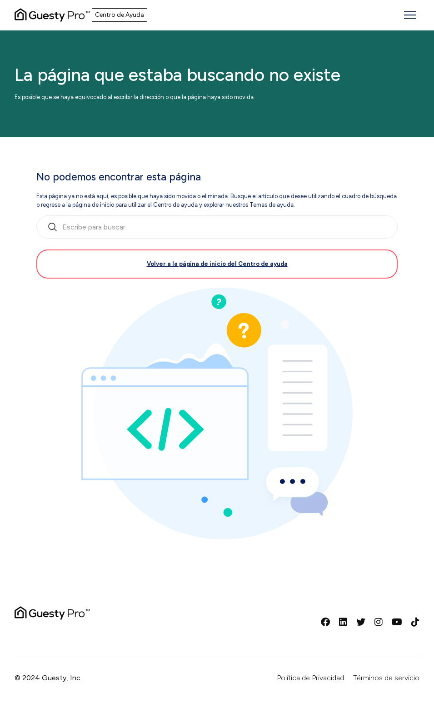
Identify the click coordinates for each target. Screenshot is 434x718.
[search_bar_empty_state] (217, 227)
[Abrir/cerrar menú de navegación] (409, 15)
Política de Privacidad (310, 677)
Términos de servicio (386, 677)
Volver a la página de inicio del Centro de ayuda (217, 263)
